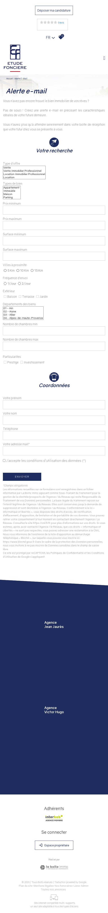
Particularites (12, 357)
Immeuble (12, 190)
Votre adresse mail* (16, 444)
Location (24, 177)
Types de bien (12, 183)
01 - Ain (23, 308)
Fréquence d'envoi (15, 278)
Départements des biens (19, 304)
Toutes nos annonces (53, 889)
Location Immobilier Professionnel (24, 174)
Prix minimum (12, 203)
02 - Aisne (23, 311)
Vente (24, 167)
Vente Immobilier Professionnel (24, 170)
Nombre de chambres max (20, 339)
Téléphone (10, 429)
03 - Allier (23, 314)
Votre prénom (12, 398)
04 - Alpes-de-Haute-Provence (23, 318)
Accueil (9, 78)
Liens (77, 885)
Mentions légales (44, 885)
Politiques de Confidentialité (67, 552)
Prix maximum (12, 219)
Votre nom (10, 413)
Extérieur (9, 291)
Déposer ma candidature (54, 10)
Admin (84, 885)
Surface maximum (15, 249)
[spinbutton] (54, 210)
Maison (12, 194)
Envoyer (22, 476)
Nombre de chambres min (20, 324)
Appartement (12, 187)
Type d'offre (11, 163)
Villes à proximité (15, 265)
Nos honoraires (64, 885)
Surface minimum (14, 234)
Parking (12, 197)
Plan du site (25, 885)
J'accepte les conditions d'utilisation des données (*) (46, 461)
